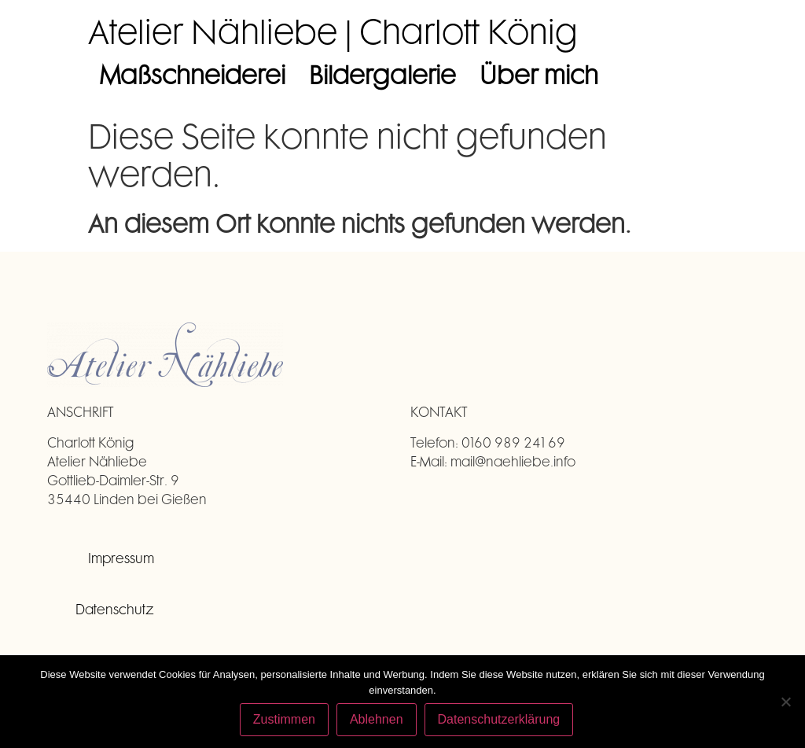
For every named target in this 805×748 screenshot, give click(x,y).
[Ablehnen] (785, 701)
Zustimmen (284, 719)
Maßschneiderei (192, 74)
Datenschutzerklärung (499, 719)
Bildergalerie (382, 74)
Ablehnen (376, 719)
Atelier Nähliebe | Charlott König (333, 31)
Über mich (539, 74)
